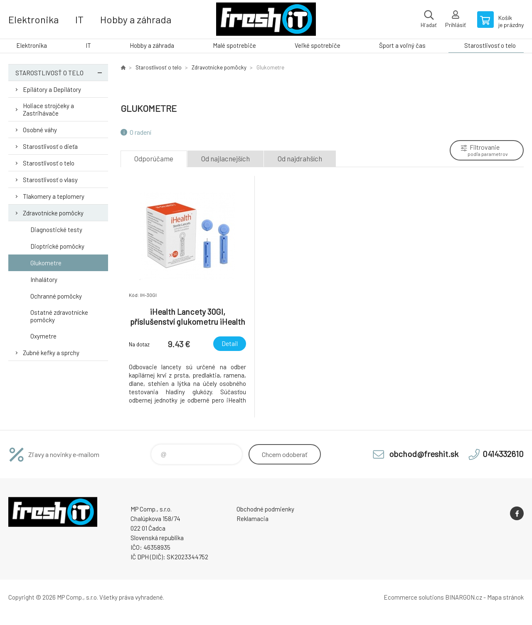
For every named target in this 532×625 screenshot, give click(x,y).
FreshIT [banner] (266, 19)
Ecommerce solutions (414, 597)
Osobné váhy (40, 129)
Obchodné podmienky (265, 509)
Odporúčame (153, 158)
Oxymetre (43, 336)
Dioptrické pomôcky (57, 246)
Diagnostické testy (56, 229)
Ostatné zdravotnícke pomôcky (59, 316)
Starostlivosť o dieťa (50, 146)
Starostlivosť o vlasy (50, 179)
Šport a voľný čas (402, 45)
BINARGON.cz (463, 597)
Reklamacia (252, 518)
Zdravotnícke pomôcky (53, 213)
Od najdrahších (300, 158)
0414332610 (503, 454)
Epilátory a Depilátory (52, 89)
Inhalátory (43, 279)
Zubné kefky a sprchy (51, 352)
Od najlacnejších (225, 158)
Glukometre (46, 263)
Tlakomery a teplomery (53, 196)
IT (79, 19)
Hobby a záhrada (135, 19)
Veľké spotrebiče (317, 45)
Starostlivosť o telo (490, 45)
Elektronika (33, 19)
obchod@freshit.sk (423, 454)
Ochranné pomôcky (56, 296)
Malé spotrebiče (234, 45)
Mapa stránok (505, 597)
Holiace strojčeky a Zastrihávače (48, 109)
